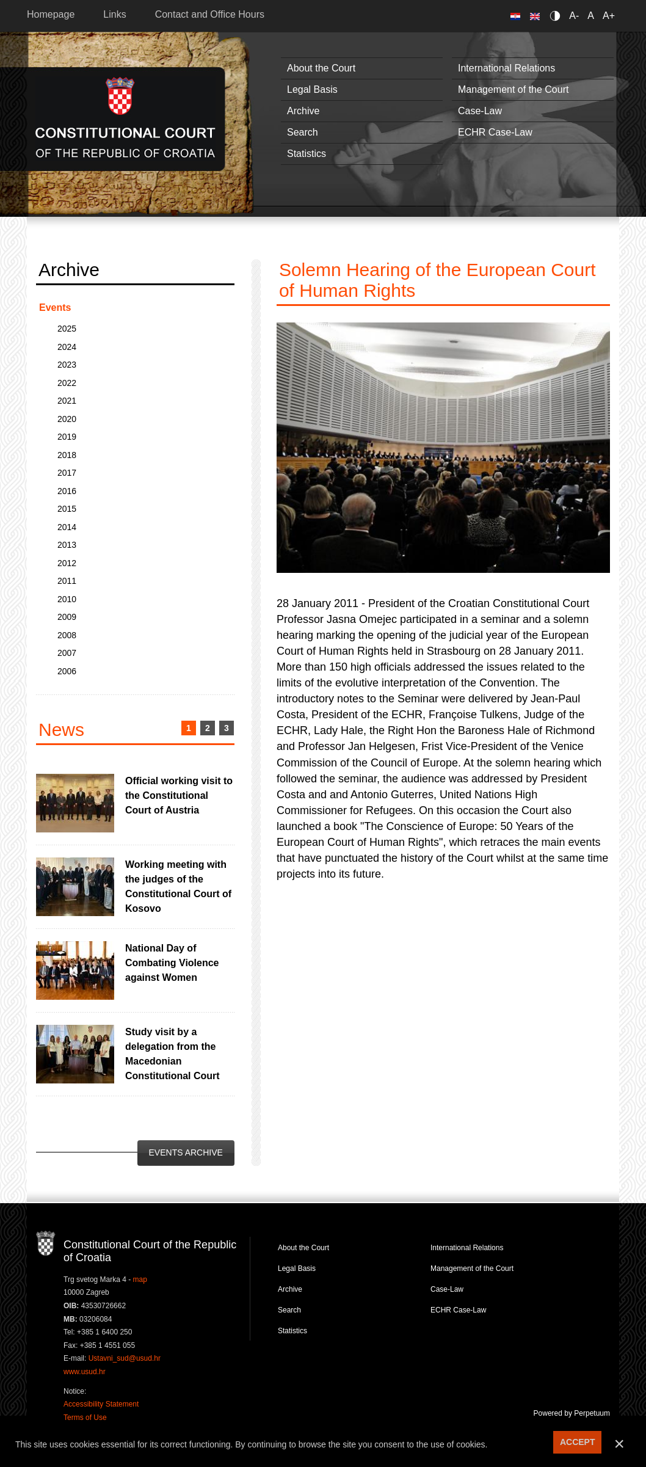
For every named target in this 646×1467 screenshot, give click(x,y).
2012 (66, 563)
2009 (66, 617)
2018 (66, 455)
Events (55, 307)
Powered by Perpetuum (572, 1413)
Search (302, 132)
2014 (66, 527)
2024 (66, 347)
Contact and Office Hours (209, 14)
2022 (66, 383)
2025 (66, 328)
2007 (66, 653)
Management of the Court (513, 89)
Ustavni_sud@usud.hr (125, 1358)
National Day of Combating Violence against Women (172, 963)
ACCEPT (577, 1442)
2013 (66, 545)
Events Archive (186, 1152)
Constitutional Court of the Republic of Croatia (125, 118)
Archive (303, 111)
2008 (66, 635)
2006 (66, 671)
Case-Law (480, 111)
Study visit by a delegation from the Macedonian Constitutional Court (172, 1054)
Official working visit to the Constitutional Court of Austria (179, 795)
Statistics (306, 153)
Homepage (50, 14)
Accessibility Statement (101, 1404)
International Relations (506, 68)
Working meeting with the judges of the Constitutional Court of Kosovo (178, 886)
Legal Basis (312, 89)
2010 (66, 599)
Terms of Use (85, 1417)
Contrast (557, 15)
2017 (66, 473)
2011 (66, 581)
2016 (66, 491)
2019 (66, 437)
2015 (66, 509)
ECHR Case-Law (495, 132)
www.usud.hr (85, 1371)
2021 (66, 401)
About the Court (321, 68)
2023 (66, 364)
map (140, 1279)
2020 (66, 419)
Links (114, 14)
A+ (609, 15)
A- (574, 15)
